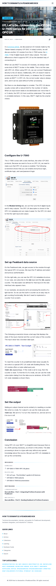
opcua (25, 21)
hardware (8, 18)
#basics (25, 564)
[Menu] (52, 3)
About (4, 534)
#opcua (13, 568)
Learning (5, 544)
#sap (4, 571)
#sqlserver (10, 571)
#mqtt (36, 566)
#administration (8, 564)
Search (5, 553)
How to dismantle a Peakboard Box (20, 3)
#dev (4, 566)
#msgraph (43, 566)
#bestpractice (34, 564)
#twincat (27, 571)
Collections (6, 540)
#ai (17, 564)
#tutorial (19, 571)
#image (26, 566)
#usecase (38, 571)
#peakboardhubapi (36, 568)
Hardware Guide (8, 547)
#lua (31, 566)
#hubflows (19, 566)
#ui (33, 571)
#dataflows (47, 564)
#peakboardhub (22, 568)
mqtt (20, 21)
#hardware (10, 566)
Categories (6, 550)
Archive (5, 537)
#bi (41, 564)
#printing (47, 568)
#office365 (6, 568)
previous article (13, 47)
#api (20, 564)
